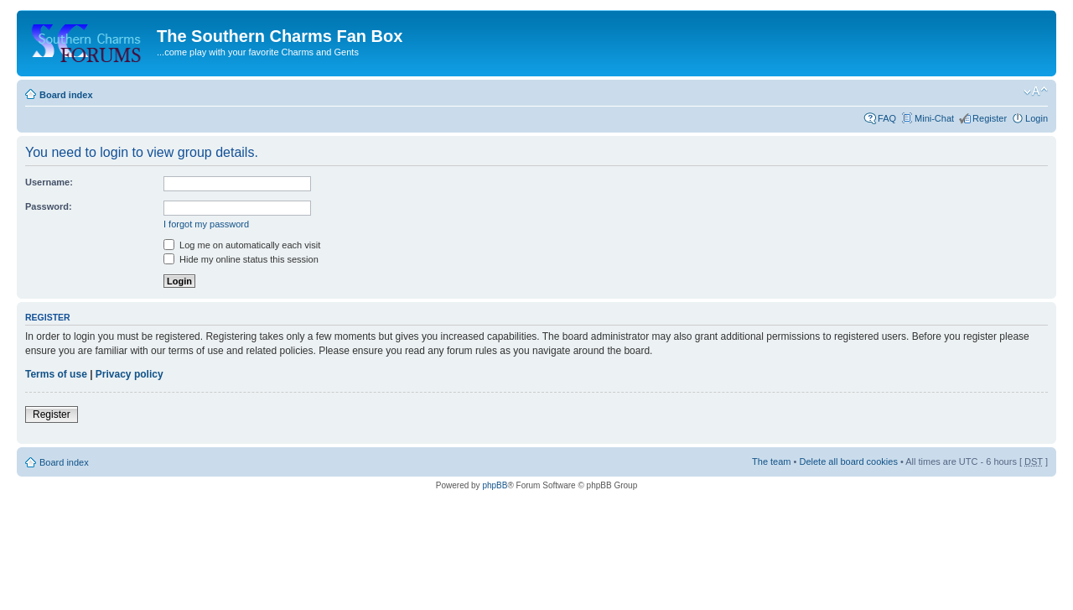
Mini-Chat (934, 118)
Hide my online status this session (241, 259)
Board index (66, 95)
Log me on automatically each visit (241, 245)
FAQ (887, 118)
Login (1036, 118)
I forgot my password (206, 224)
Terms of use (56, 374)
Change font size (1036, 91)
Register (989, 118)
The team (771, 461)
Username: (49, 182)
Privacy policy (129, 374)
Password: (48, 206)
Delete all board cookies (848, 461)
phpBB (494, 485)
